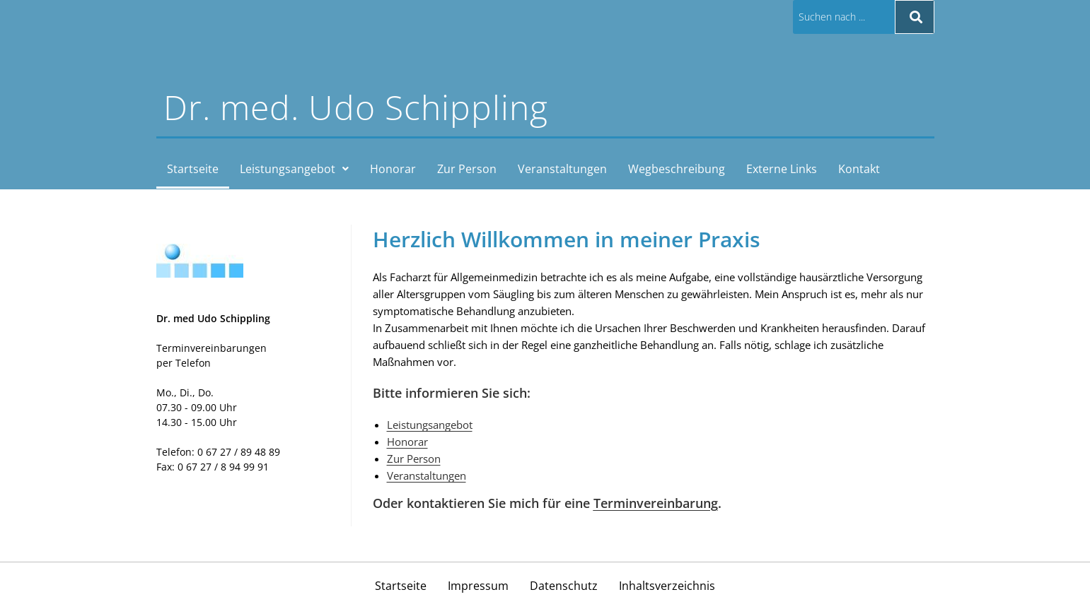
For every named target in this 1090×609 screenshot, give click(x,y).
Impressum (478, 585)
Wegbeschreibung (676, 169)
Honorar (393, 169)
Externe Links (781, 169)
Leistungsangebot (294, 169)
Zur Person (467, 169)
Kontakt (859, 169)
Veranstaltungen (562, 169)
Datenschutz (564, 585)
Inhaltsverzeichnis (667, 585)
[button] (294, 169)
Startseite (193, 169)
